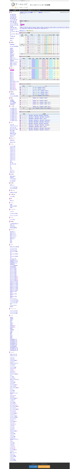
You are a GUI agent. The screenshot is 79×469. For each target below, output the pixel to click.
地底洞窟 (11, 318)
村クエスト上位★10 (13, 280)
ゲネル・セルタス (13, 386)
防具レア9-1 (24, 28)
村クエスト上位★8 (13, 277)
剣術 (33, 90)
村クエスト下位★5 (13, 273)
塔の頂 (11, 335)
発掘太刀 (11, 49)
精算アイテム (12, 172)
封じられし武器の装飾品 (14, 46)
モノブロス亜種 (12, 449)
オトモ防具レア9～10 (13, 120)
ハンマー (11, 19)
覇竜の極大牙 (31, 116)
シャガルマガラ (12, 399)
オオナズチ (12, 371)
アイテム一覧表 (12, 146)
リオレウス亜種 (12, 459)
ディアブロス (12, 411)
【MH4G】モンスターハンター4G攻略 (26, 12)
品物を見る (12, 177)
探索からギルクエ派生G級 (14, 246)
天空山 (11, 324)
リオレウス (12, 457)
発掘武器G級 (12, 44)
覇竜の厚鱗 (36, 115)
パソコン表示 (33, 466)
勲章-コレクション (13, 234)
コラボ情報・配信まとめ (14, 223)
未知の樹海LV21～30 (13, 340)
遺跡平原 (11, 317)
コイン (11, 169)
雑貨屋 (11, 204)
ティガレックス (12, 414)
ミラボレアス (12, 444)
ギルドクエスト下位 (13, 248)
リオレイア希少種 (13, 456)
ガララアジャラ (12, 372)
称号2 (11, 241)
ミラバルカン (12, 445)
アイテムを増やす (13, 178)
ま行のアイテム (12, 155)
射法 (49, 102)
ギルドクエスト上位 (13, 250)
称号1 (11, 239)
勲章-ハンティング (13, 235)
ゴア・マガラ (12, 391)
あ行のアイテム (12, 147)
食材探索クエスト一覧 (14, 261)
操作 (15, 14)
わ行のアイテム (12, 159)
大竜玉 (44, 118)
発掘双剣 (11, 52)
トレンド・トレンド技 (14, 215)
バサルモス (12, 432)
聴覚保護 (39, 87)
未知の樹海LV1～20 (13, 339)
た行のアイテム (12, 151)
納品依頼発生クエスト (14, 262)
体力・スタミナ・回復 (14, 129)
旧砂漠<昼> (12, 325)
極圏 (11, 333)
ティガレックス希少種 (14, 417)
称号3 (11, 242)
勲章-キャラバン (13, 233)
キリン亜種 (12, 376)
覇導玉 (41, 118)
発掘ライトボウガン (13, 63)
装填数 (45, 100)
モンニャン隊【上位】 (14, 188)
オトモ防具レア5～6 (13, 117)
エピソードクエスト (13, 298)
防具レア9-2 (30, 28)
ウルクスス (12, 369)
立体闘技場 (12, 329)
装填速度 (34, 100)
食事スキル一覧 (12, 142)
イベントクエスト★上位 (14, 301)
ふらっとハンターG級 (13, 313)
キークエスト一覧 (13, 258)
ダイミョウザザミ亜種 (14, 406)
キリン (11, 375)
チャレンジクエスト (13, 305)
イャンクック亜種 (13, 367)
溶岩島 (11, 332)
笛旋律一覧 (12, 38)
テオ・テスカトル (13, 418)
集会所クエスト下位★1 (14, 281)
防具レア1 (22, 27)
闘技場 (11, 328)
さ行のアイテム (12, 150)
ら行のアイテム (12, 158)
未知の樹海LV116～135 (14, 348)
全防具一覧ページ (22, 30)
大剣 (11, 14)
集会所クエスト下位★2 (14, 283)
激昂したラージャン (13, 452)
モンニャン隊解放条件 (14, 265)
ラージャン (12, 451)
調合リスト (12, 200)
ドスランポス (12, 428)
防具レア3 (30, 27)
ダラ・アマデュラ (13, 407)
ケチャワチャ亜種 (13, 384)
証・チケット (12, 170)
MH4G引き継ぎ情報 (13, 227)
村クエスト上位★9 (13, 279)
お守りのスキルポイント (14, 125)
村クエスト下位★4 (13, 272)
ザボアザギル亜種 (13, 398)
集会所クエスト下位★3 (14, 284)
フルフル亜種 (12, 442)
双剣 (11, 18)
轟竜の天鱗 (46, 115)
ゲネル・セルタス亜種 (14, 387)
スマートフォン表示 (44, 466)
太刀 (11, 15)
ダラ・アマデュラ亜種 (14, 409)
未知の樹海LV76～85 (13, 344)
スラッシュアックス (13, 25)
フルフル (11, 441)
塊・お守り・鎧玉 (13, 163)
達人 (36, 87)
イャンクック (12, 365)
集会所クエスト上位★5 (14, 287)
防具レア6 (43, 27)
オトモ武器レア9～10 (13, 113)
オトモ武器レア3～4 (13, 109)
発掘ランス (12, 56)
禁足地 (11, 336)
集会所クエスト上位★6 (14, 288)
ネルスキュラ (12, 429)
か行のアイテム (12, 148)
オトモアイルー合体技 (14, 213)
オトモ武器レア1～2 (13, 108)
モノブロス (12, 448)
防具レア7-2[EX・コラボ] (54, 27)
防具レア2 (26, 27)
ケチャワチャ (12, 383)
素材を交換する (12, 176)
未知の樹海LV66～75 (13, 343)
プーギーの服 (12, 219)
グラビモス (12, 380)
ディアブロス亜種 (13, 413)
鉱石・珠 (11, 162)
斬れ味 (43, 87)
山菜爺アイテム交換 (13, 192)
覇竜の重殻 (41, 115)
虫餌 (11, 161)
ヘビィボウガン (12, 33)
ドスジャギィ (12, 426)
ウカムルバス (12, 368)
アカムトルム (12, 357)
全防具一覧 (40, 12)
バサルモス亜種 (12, 433)
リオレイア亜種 (12, 455)
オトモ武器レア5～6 (13, 110)
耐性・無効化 (12, 130)
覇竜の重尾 (42, 120)
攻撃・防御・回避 (13, 127)
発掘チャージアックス (14, 61)
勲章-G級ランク (12, 231)
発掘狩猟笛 (12, 55)
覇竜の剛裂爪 (31, 118)
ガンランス (12, 23)
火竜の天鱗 (47, 116)
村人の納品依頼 (12, 180)
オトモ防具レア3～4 (13, 116)
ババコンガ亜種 (12, 436)
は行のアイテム (12, 154)
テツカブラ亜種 (12, 421)
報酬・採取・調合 (13, 133)
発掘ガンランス (12, 57)
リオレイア (12, 453)
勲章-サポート (12, 238)
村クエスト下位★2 (13, 269)
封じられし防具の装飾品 (14, 95)
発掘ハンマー (12, 53)
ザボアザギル (12, 396)
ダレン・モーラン (13, 410)
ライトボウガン (12, 31)
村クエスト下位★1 (13, 268)
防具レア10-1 (37, 28)
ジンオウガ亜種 (12, 402)
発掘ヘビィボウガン (13, 64)
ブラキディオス (12, 437)
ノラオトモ (12, 211)
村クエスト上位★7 (13, 276)
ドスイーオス (12, 422)
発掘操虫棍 (12, 60)
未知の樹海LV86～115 (13, 347)
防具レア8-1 (62, 27)
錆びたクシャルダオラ (14, 379)
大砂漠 (11, 331)
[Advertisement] (44, 17)
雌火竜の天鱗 (47, 120)
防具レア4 (34, 27)
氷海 (11, 321)
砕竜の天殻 (47, 121)
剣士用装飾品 (12, 101)
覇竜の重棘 (31, 115)
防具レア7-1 (47, 27)
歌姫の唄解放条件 (13, 266)
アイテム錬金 (12, 196)
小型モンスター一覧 (13, 355)
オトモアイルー (12, 226)
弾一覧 (11, 40)
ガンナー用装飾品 (13, 102)
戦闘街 (11, 337)
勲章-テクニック (13, 237)
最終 (13, 14)
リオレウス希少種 (13, 460)
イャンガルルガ (12, 364)
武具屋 (11, 207)
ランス (11, 22)
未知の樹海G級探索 (13, 346)
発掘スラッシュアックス (14, 59)
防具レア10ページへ (30, 30)
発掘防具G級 (12, 93)
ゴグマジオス (12, 395)
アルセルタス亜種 (13, 360)
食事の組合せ (12, 140)
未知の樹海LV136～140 (14, 350)
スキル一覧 (12, 124)
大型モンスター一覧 (13, 354)
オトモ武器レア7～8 (13, 112)
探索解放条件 (12, 264)
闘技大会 (11, 306)
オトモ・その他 (12, 134)
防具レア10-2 (43, 28)
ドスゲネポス (12, 425)
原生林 (11, 320)
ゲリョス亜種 (12, 390)
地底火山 (11, 322)
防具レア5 (38, 27)
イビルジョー (12, 361)
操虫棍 (11, 27)
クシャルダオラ (12, 378)
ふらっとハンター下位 (14, 310)
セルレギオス (12, 403)
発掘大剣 (11, 48)
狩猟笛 (11, 21)
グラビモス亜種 (12, 382)
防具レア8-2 (12, 84)
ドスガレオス (12, 424)
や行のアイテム (12, 157)
